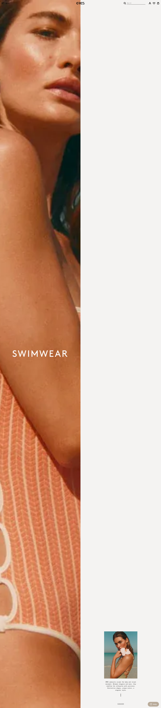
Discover (121, 704)
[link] (150, 3)
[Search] (134, 3)
